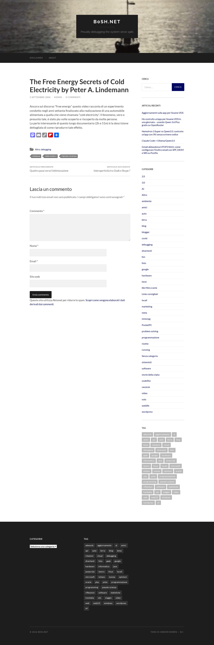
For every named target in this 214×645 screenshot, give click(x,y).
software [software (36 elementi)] (160, 487)
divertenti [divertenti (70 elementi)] (161, 450)
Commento (37, 211)
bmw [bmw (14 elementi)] (145, 444)
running (146, 349)
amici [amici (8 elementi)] (145, 439)
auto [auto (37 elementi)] (161, 439)
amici (144, 207)
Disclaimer (36, 57)
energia (36, 156)
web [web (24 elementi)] (145, 497)
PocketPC (147, 325)
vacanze (146, 386)
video (144, 393)
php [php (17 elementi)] (145, 476)
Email (34, 261)
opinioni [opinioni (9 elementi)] (168, 471)
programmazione (150, 337)
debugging (46, 149)
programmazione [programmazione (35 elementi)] (167, 476)
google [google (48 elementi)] (155, 455)
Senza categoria (150, 355)
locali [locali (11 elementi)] (164, 465)
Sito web (35, 276)
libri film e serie (149, 287)
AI (143, 188)
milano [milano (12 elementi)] (146, 471)
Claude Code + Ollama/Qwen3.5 (158, 140)
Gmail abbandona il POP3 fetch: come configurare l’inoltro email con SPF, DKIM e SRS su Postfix (163, 149)
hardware (147, 275)
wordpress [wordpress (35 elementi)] (148, 502)
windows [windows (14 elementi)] (166, 497)
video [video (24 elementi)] (176, 492)
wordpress (147, 411)
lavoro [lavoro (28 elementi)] (146, 465)
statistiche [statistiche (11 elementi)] (173, 487)
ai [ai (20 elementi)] (174, 434)
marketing (147, 306)
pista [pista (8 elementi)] (153, 476)
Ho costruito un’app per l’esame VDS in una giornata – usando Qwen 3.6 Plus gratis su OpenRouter (161, 121)
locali (144, 300)
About (52, 57)
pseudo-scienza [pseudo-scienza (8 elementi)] (167, 481)
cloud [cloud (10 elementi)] (166, 444)
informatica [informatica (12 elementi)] (148, 460)
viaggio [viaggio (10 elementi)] (166, 492)
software (146, 368)
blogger (146, 232)
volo (144, 399)
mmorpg (146, 318)
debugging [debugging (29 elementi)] (148, 450)
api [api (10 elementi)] (153, 439)
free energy (51, 156)
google (145, 269)
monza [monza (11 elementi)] (157, 471)
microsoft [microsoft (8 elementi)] (175, 465)
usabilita (146, 380)
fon (143, 256)
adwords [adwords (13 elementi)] (147, 434)
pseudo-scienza (69, 156)
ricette (145, 343)
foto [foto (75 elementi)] (172, 450)
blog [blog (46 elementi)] (178, 439)
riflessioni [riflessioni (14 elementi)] (147, 487)
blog (144, 225)
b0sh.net (107, 21)
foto (144, 263)
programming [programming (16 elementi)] (149, 481)
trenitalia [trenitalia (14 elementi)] (147, 492)
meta (144, 312)
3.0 (143, 182)
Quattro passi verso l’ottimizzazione (49, 169)
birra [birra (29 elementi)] (169, 439)
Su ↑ (182, 632)
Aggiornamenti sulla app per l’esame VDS (162, 112)
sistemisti (147, 362)
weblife (145, 405)
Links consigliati (150, 294)
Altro (37, 149)
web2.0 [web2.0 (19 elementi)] (154, 497)
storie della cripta (150, 374)
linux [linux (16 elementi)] (155, 465)
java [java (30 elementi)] (160, 460)
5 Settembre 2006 (40, 97)
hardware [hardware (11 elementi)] (166, 455)
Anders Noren (168, 632)
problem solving (150, 331)
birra (144, 219)
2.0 (143, 176)
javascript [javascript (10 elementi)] (170, 460)
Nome (34, 245)
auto (144, 213)
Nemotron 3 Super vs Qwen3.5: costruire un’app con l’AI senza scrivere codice (162, 133)
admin (58, 97)
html (144, 281)
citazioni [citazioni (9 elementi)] (156, 444)
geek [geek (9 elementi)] (145, 455)
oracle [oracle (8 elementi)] (178, 471)
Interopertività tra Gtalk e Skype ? (112, 169)
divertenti (147, 250)
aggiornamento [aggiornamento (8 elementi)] (162, 434)
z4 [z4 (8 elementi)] (158, 502)
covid (144, 238)
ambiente (146, 201)
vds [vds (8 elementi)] (157, 492)
